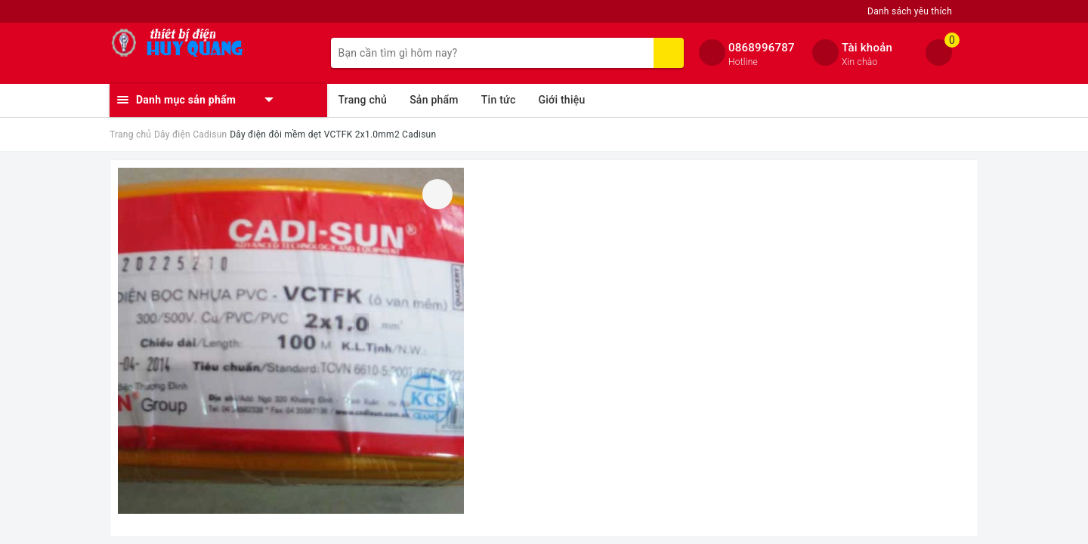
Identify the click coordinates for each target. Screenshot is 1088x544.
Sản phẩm (434, 100)
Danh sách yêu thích (909, 11)
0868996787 (761, 47)
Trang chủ (363, 100)
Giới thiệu (561, 100)
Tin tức (498, 100)
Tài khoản (867, 47)
